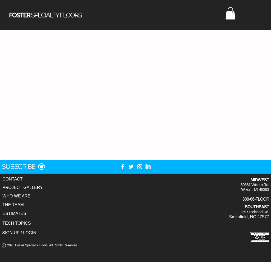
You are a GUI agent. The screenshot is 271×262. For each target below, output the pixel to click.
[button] (230, 13)
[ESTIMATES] (14, 213)
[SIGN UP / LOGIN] (19, 233)
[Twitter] (131, 166)
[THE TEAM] (13, 205)
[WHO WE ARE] (16, 196)
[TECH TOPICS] (16, 223)
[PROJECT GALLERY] (22, 187)
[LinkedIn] (148, 166)
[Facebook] (122, 166)
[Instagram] (139, 166)
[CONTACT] (12, 179)
